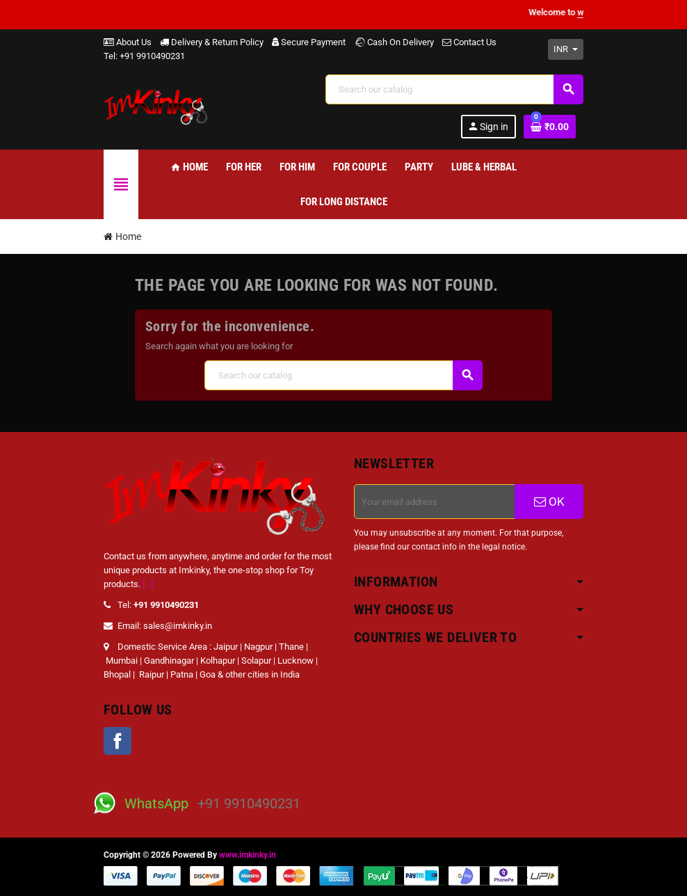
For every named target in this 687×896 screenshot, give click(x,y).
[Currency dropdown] (565, 49)
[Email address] (434, 501)
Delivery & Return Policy (212, 42)
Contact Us (469, 42)
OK (549, 502)
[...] (148, 584)
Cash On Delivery (394, 42)
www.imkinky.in (247, 855)
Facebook (117, 741)
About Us (128, 42)
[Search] (454, 89)
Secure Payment (309, 42)
